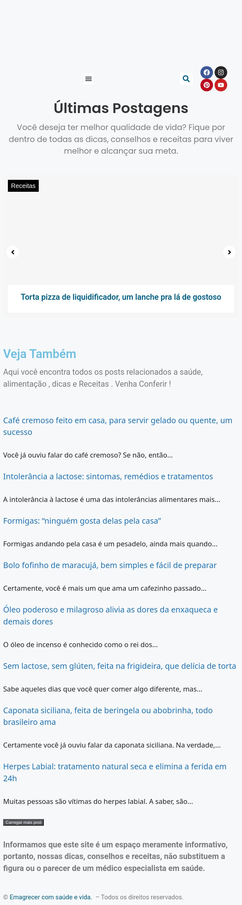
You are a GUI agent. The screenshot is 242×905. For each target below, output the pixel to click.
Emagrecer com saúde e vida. (51, 897)
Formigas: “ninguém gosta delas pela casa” (82, 520)
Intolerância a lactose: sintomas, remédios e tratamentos (108, 476)
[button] (88, 79)
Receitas (23, 185)
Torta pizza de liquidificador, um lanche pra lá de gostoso (121, 297)
